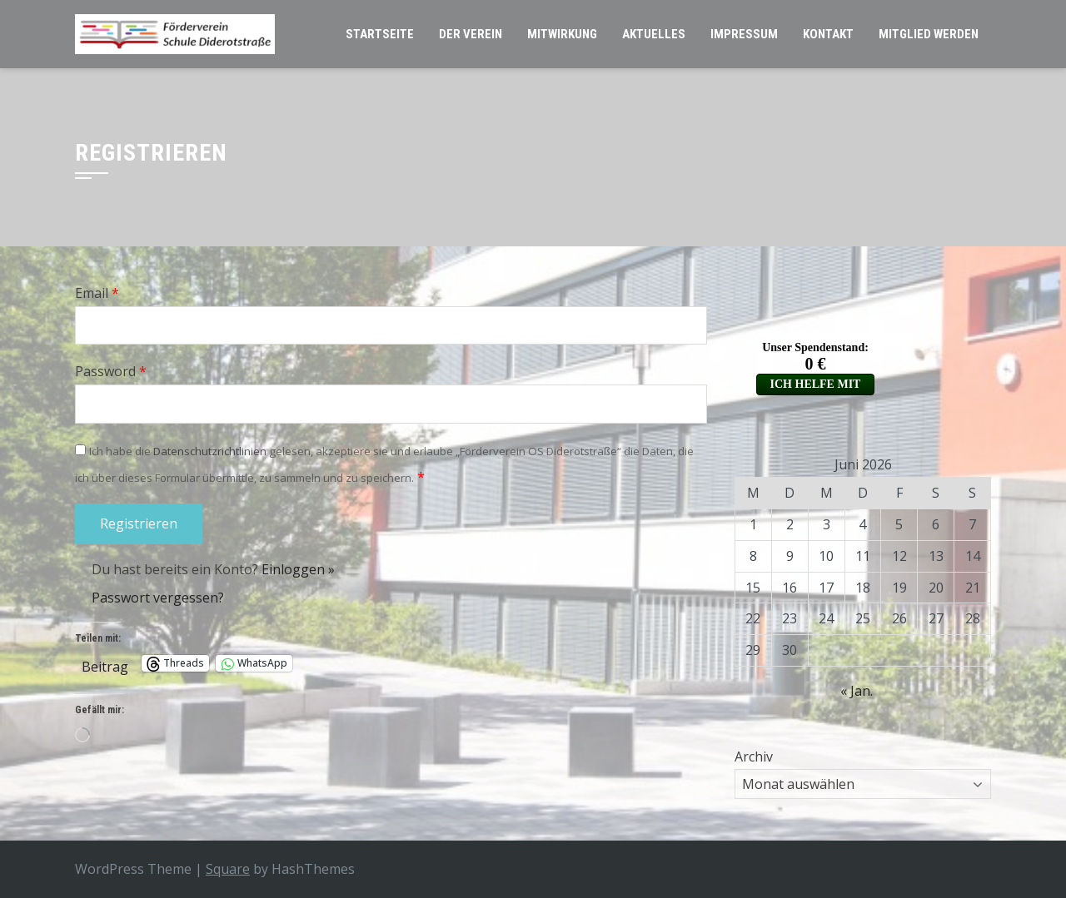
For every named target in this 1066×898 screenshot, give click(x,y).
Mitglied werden (929, 34)
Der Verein (470, 34)
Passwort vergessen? (158, 597)
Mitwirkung (562, 34)
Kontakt (828, 34)
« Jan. (856, 691)
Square (228, 869)
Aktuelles (653, 34)
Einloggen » (298, 569)
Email (97, 293)
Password (111, 371)
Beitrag (105, 663)
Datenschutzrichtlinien (209, 451)
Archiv (754, 756)
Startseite (380, 34)
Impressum (744, 34)
